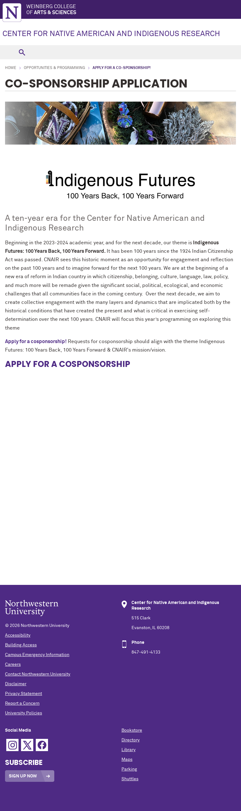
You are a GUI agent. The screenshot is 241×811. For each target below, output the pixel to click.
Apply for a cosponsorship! (36, 341)
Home (10, 68)
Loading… (120, 436)
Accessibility (17, 635)
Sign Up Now (23, 776)
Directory (130, 740)
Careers (13, 664)
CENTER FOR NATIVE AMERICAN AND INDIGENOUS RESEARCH (111, 34)
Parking (129, 769)
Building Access (21, 645)
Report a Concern (22, 703)
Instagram (12, 745)
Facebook (42, 745)
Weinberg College (133, 10)
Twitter (27, 745)
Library (128, 750)
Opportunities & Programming (54, 68)
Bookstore (131, 730)
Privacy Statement (23, 694)
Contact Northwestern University (37, 674)
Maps (126, 759)
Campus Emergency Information (37, 655)
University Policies (23, 713)
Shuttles (129, 779)
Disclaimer (15, 684)
